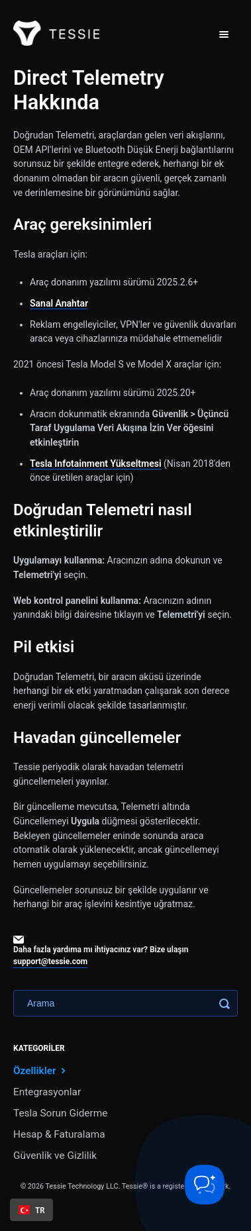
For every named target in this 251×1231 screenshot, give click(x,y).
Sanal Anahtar (59, 303)
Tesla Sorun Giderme (60, 1113)
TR (32, 1210)
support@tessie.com (50, 961)
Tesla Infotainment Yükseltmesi (96, 463)
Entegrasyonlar (47, 1092)
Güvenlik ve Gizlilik (55, 1155)
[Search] (125, 1003)
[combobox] (31, 1210)
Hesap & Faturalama (59, 1134)
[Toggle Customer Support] (205, 1185)
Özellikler (41, 1070)
